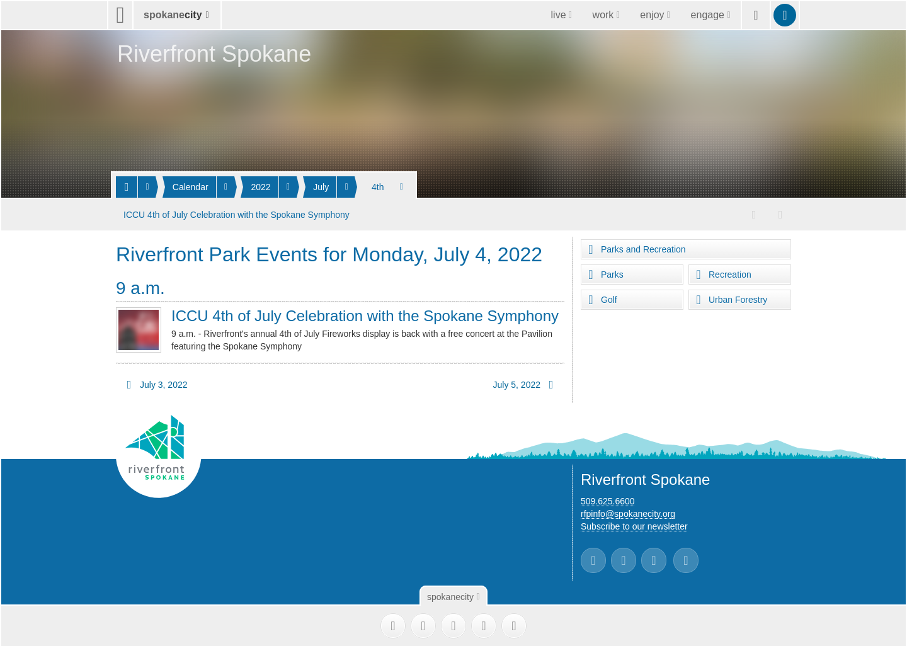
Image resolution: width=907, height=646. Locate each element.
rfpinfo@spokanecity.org (628, 512)
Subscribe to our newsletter (634, 525)
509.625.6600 (608, 500)
